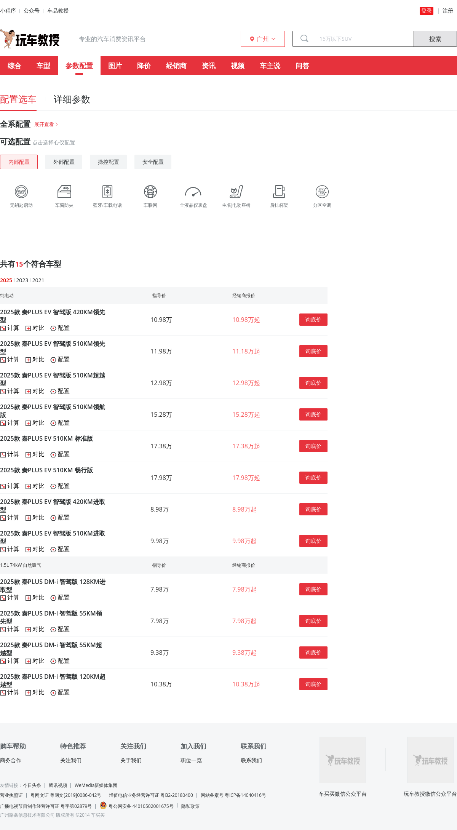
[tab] (228, 124)
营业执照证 (11, 795)
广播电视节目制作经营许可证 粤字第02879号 (46, 806)
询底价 (313, 319)
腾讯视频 (58, 785)
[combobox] (364, 38)
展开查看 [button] (46, 124)
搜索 (435, 39)
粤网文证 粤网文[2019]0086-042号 (65, 795)
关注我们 (70, 760)
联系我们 (251, 760)
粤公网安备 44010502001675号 (136, 805)
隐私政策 (190, 806)
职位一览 (191, 760)
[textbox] (364, 38)
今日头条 (32, 785)
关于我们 (131, 760)
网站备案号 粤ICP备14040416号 (233, 795)
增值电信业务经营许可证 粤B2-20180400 (151, 795)
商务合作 (10, 760)
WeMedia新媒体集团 (96, 785)
